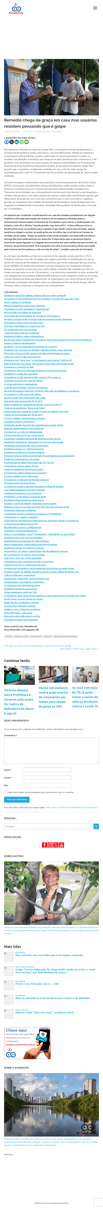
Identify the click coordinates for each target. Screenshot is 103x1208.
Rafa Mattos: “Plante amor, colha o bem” (78, 648)
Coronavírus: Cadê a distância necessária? (25, 473)
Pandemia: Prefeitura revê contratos (23, 493)
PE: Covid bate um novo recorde (20, 329)
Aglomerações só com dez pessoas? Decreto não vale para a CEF (37, 507)
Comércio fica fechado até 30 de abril (23, 414)
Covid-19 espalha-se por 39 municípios (23, 469)
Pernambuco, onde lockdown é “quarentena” (26, 309)
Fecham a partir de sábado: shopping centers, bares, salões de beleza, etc (41, 571)
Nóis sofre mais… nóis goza (18, 612)
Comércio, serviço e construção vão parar (25, 565)
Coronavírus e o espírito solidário (21, 517)
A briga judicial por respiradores (20, 384)
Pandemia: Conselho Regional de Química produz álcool (32, 438)
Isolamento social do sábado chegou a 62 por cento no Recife (35, 295)
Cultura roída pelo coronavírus (19, 575)
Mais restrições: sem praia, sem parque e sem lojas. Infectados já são (39, 363)
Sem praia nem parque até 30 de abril (23, 401)
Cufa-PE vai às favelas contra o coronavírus (26, 387)
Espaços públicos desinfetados (19, 343)
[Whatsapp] (21, 142)
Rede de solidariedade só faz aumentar (24, 428)
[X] (11, 142)
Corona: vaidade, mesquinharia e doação (24, 418)
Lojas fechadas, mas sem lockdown (21, 333)
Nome (7, 770)
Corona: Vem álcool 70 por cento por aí (24, 435)
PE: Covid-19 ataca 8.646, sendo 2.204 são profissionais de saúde (37, 353)
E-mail (8, 777)
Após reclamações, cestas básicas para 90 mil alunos (30, 544)
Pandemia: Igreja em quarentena (20, 589)
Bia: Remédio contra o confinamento (23, 527)
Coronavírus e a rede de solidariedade (23, 432)
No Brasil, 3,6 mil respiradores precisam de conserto (30, 346)
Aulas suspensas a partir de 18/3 (20, 592)
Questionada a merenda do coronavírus (24, 582)
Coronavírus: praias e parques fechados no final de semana (34, 486)
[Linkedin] (16, 142)
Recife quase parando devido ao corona (23, 599)
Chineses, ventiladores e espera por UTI (24, 326)
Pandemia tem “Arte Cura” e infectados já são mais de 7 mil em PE (38, 360)
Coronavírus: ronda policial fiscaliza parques (26, 479)
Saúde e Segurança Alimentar (49, 131)
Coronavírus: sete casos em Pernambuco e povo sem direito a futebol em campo (45, 595)
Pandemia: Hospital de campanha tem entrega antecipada (33, 442)
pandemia (48, 636)
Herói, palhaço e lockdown (17, 302)
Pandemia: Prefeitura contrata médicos (24, 452)
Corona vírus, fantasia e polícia (19, 606)
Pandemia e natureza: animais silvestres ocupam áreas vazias (35, 370)
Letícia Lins (28, 131)
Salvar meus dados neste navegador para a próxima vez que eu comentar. (40, 792)
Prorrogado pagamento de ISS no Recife (24, 490)
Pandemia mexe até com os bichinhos (23, 537)
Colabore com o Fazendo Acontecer (22, 609)
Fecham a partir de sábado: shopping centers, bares (30, 503)
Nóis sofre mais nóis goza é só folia (22, 616)
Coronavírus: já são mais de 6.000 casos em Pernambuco (32, 377)
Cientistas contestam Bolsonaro (20, 530)
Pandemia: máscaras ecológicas (20, 510)
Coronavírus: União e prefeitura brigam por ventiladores (32, 513)
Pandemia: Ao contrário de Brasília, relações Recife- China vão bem (38, 350)
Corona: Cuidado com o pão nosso (21, 476)
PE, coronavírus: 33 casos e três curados (24, 554)
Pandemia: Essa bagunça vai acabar (22, 459)
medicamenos (36, 636)
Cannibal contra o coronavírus (19, 421)
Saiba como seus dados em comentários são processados (71, 807)
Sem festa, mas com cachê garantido (23, 558)
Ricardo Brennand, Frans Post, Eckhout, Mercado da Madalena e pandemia (41, 391)
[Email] (26, 142)
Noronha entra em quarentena (19, 483)
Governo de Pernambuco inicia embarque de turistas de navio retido (39, 568)
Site (6, 785)
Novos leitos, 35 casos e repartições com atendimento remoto (36, 551)
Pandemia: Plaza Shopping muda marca (24, 500)
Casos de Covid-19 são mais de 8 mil (22, 357)
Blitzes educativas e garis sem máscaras (24, 305)
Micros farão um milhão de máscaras (22, 312)
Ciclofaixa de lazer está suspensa (21, 619)
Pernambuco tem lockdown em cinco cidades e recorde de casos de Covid (41, 298)
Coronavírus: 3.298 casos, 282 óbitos (22, 394)
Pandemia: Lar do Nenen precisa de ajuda (25, 496)
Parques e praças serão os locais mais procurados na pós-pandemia (38, 319)
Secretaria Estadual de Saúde (65, 636)
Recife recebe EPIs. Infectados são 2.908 (24, 397)
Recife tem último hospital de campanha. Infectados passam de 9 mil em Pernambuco (47, 339)
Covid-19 (8, 636)
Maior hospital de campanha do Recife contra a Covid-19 (33, 404)
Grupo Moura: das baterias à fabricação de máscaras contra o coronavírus (41, 520)
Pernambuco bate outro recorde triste (24, 322)
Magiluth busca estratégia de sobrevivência (26, 541)
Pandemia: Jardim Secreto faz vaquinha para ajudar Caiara (33, 425)
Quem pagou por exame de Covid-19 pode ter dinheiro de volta (36, 411)
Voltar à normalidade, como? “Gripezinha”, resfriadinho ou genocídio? (39, 534)
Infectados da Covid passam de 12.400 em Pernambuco (32, 316)
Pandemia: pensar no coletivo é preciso (24, 449)
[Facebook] (6, 142)
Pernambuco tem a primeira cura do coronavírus (28, 561)
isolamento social (21, 636)
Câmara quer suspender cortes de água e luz (26, 578)
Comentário (10, 735)
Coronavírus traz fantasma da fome (22, 585)
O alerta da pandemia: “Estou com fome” (25, 408)
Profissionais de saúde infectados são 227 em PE (29, 462)
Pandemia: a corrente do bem (19, 367)
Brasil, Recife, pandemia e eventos (21, 602)
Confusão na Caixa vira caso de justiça (23, 380)
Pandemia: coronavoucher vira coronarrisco (26, 445)
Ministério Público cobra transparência (24, 336)
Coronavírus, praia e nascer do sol (21, 466)
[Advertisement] (51, 36)
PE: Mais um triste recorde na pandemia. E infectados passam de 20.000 (38, 645)
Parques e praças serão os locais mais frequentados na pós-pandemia (39, 455)
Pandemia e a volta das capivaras (21, 374)
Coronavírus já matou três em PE (21, 524)
